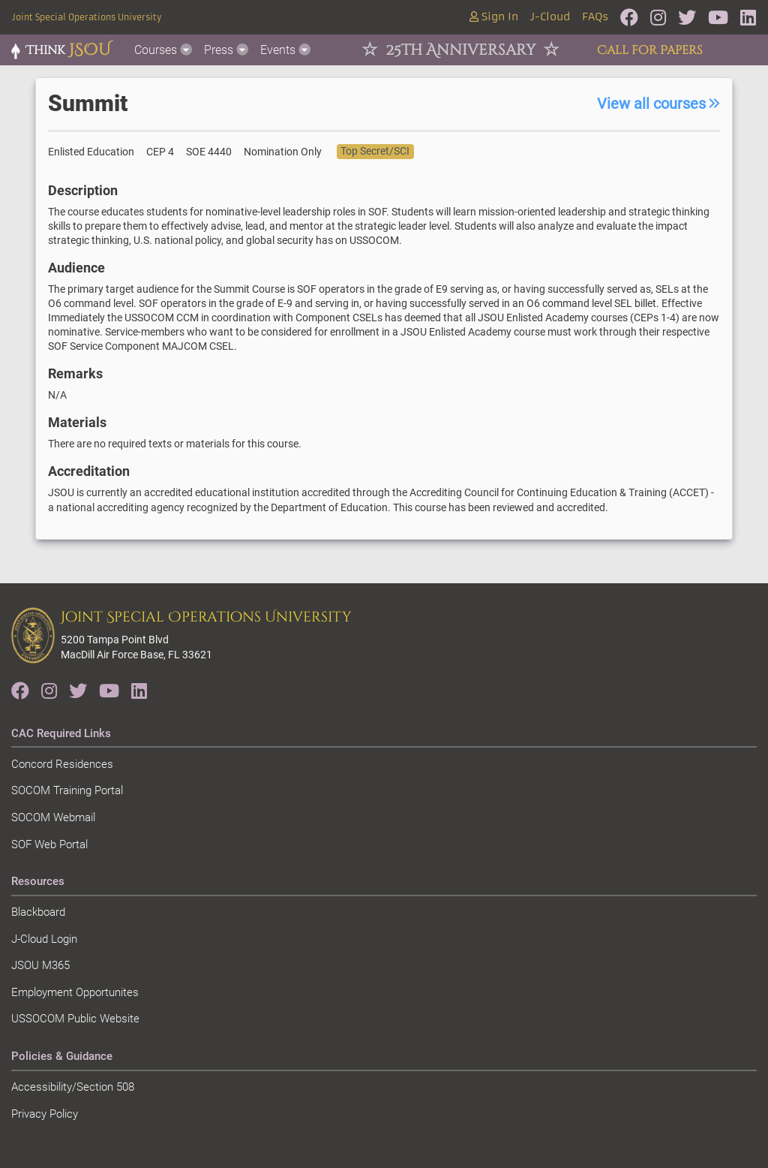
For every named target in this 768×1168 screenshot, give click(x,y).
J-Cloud (550, 17)
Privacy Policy (44, 1114)
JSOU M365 (40, 965)
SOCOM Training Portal (67, 790)
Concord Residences (62, 764)
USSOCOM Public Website (75, 1018)
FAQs (595, 17)
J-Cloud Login (44, 939)
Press (226, 50)
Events (285, 50)
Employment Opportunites (75, 992)
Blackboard (38, 912)
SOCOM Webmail (53, 817)
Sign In (494, 17)
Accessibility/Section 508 (72, 1087)
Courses (163, 50)
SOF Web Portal (49, 844)
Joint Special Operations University (86, 17)
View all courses (658, 104)
